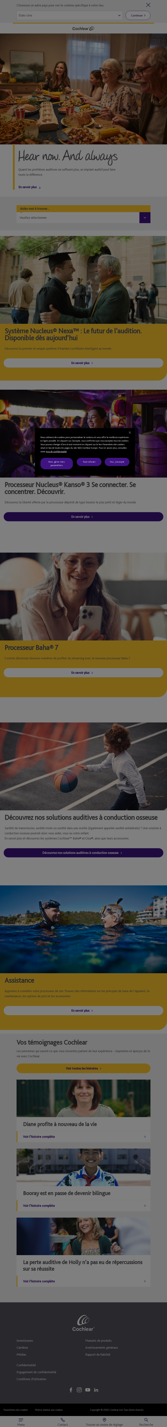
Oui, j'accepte (117, 461)
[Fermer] (130, 433)
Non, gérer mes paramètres (56, 463)
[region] (85, 452)
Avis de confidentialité (56, 451)
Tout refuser (89, 461)
